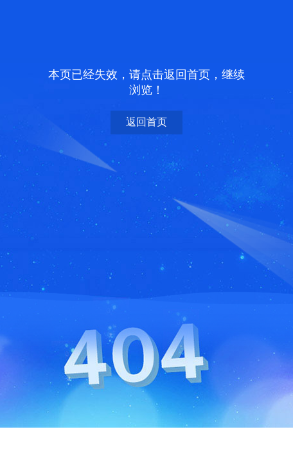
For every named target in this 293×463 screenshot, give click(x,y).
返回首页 (146, 121)
